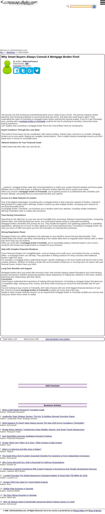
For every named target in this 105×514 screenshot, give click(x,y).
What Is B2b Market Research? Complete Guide (23, 410)
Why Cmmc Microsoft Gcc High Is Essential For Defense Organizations (33, 462)
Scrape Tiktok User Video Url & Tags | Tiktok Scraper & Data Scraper (32, 443)
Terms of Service (94, 511)
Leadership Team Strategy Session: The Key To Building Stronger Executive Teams (38, 416)
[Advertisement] (52, 29)
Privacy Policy (78, 511)
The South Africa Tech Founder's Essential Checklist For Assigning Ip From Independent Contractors (46, 456)
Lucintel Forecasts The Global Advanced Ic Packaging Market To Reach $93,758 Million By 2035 (45, 475)
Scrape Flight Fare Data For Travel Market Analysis (25, 482)
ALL (1, 52)
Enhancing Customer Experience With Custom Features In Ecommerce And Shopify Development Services (50, 469)
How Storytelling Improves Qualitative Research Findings (27, 436)
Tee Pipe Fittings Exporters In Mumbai (20, 495)
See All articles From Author (58, 339)
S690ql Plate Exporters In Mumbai (18, 489)
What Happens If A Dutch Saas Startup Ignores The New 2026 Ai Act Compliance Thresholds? (43, 423)
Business (11, 52)
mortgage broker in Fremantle (32, 121)
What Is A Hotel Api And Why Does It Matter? (21, 449)
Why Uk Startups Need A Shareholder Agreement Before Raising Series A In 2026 (39, 502)
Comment (17, 66)
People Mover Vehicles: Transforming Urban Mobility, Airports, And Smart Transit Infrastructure (43, 429)
